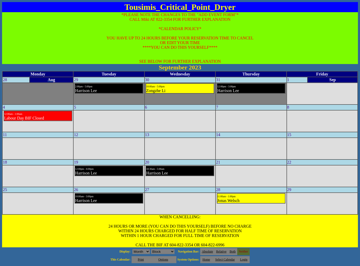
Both (233, 251)
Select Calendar (225, 259)
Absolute (207, 251)
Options (163, 259)
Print (141, 259)
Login (244, 259)
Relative (221, 251)
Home (206, 259)
